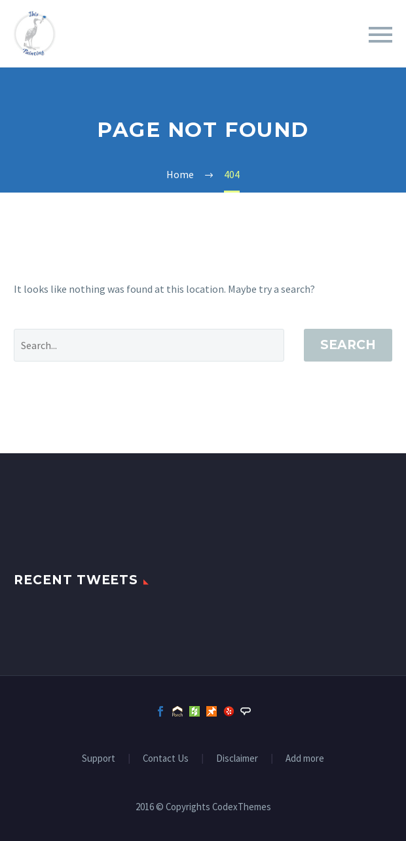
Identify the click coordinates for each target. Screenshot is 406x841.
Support (98, 759)
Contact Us (166, 759)
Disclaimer (237, 759)
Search (348, 344)
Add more (305, 759)
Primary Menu (380, 35)
